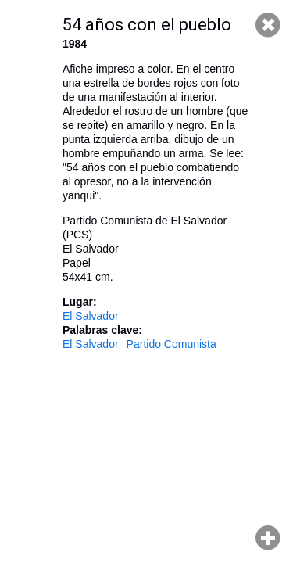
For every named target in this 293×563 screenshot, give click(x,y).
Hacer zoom (268, 538)
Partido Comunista (171, 344)
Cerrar (268, 25)
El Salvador (91, 316)
